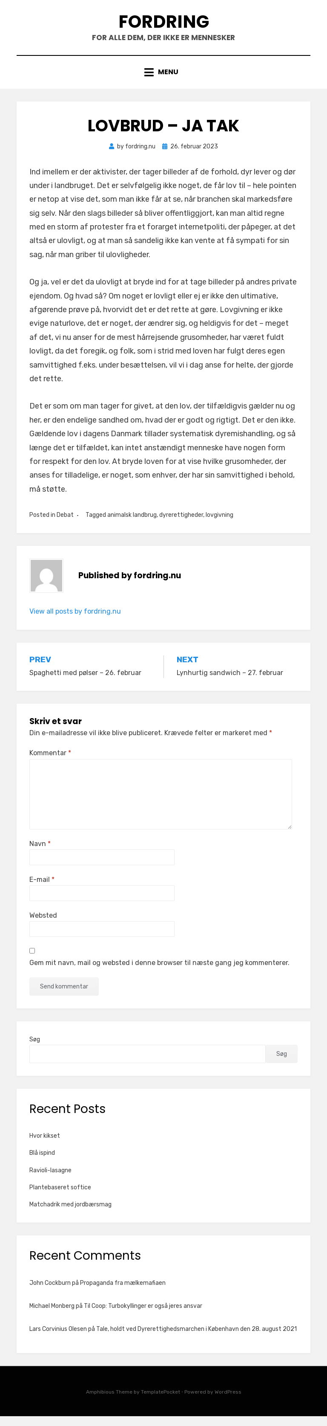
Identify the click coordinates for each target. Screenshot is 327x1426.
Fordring (163, 25)
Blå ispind (42, 1163)
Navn (40, 853)
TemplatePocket (160, 1402)
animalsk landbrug (132, 524)
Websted (43, 925)
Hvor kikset (44, 1145)
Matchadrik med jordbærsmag (70, 1214)
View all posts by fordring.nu (75, 621)
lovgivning (219, 524)
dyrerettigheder (181, 524)
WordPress (228, 1402)
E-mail (41, 889)
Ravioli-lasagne (50, 1180)
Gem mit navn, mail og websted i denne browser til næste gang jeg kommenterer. (159, 973)
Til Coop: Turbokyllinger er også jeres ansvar (143, 1315)
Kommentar (50, 763)
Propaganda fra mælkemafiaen (123, 1292)
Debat (65, 524)
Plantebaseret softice (60, 1197)
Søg (34, 1049)
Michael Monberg (52, 1315)
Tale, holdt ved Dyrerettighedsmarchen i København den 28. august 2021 (196, 1338)
